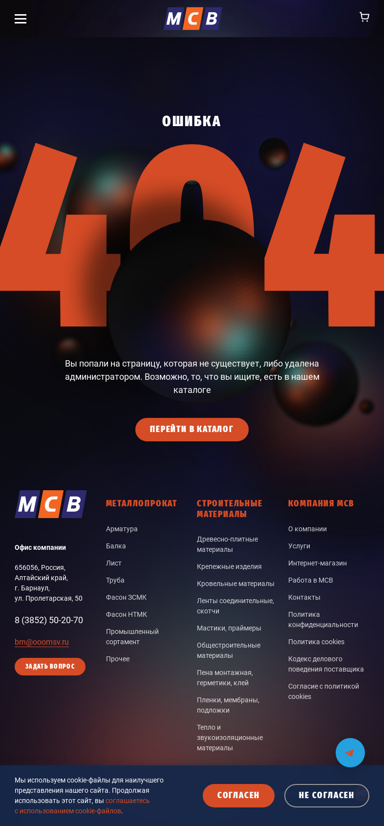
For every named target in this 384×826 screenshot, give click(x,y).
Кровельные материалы (236, 583)
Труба (115, 580)
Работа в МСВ (310, 580)
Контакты (304, 597)
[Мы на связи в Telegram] (350, 746)
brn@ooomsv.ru (42, 642)
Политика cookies (316, 642)
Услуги (299, 546)
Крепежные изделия (229, 566)
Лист (114, 563)
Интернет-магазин (317, 563)
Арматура (122, 529)
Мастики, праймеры (229, 628)
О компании (307, 529)
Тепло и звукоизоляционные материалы (230, 737)
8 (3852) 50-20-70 (49, 620)
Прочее (117, 659)
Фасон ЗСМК (126, 597)
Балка (116, 546)
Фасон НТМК (126, 614)
